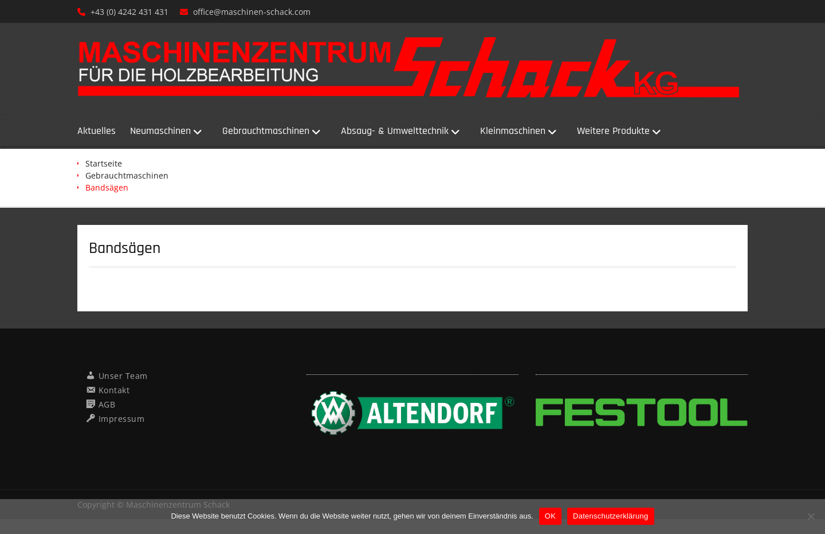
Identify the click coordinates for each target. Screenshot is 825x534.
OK (550, 516)
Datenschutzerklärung (610, 516)
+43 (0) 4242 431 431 (129, 11)
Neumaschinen (160, 130)
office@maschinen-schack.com (252, 11)
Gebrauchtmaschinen (265, 130)
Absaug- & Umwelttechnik (395, 130)
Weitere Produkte (613, 130)
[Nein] (810, 516)
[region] (412, 415)
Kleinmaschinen (512, 130)
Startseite (103, 163)
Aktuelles (96, 130)
